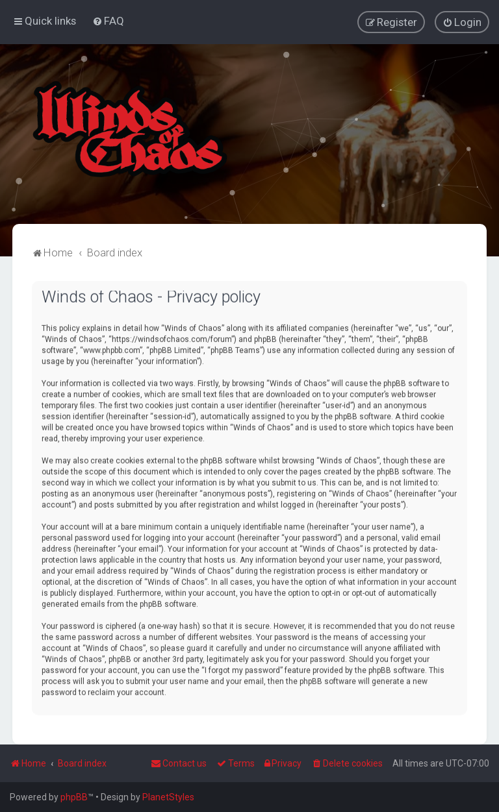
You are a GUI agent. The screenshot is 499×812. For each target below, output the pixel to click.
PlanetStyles (168, 797)
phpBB (74, 797)
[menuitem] (108, 21)
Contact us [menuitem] (179, 763)
